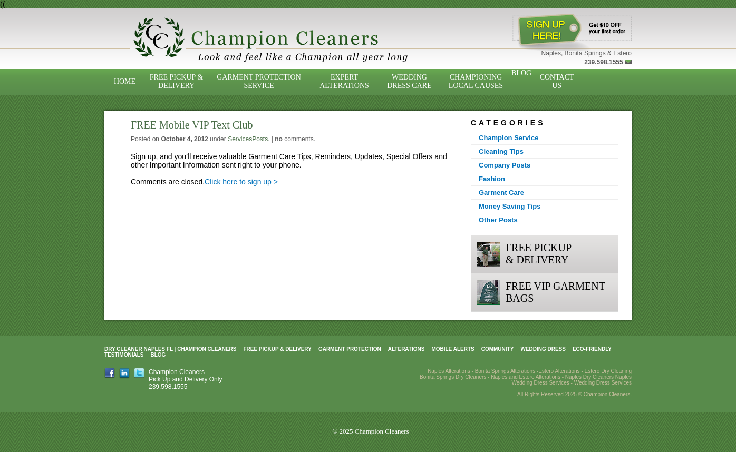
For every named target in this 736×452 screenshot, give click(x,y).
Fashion (492, 179)
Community (497, 349)
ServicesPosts (248, 139)
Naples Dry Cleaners (589, 377)
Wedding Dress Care (409, 81)
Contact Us (557, 81)
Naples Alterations (449, 371)
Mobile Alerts (452, 349)
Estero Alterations (558, 371)
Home (124, 81)
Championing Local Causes (476, 81)
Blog (521, 73)
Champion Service (508, 138)
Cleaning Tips (501, 151)
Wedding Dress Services (603, 383)
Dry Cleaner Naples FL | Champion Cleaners (170, 349)
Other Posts (498, 220)
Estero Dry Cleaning (608, 371)
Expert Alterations (344, 81)
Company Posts (504, 165)
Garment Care (501, 192)
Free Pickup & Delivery (176, 81)
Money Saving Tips (510, 206)
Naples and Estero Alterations (525, 377)
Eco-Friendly (592, 349)
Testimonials (123, 355)
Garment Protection (349, 349)
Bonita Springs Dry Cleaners (453, 377)
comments (294, 139)
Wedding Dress (543, 349)
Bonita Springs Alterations (505, 371)
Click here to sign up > (241, 182)
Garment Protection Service (259, 81)
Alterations (406, 349)
